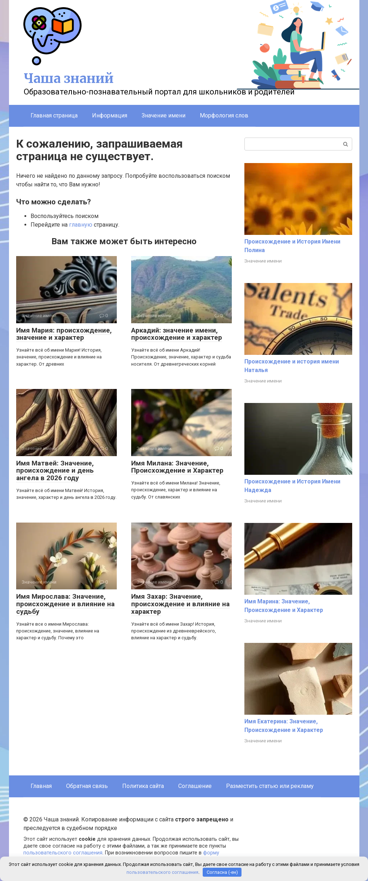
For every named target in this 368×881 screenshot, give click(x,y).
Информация (109, 115)
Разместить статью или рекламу (270, 786)
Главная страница (54, 115)
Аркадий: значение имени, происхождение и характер (176, 334)
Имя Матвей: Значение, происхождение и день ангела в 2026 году (55, 470)
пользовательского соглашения (62, 853)
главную (80, 224)
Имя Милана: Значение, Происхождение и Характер (177, 467)
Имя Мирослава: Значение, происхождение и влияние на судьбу (65, 604)
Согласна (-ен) (222, 872)
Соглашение (195, 786)
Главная (41, 786)
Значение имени (163, 115)
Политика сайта (143, 786)
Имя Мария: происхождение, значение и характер (64, 334)
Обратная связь (87, 786)
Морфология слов (224, 115)
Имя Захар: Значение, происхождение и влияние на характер (180, 604)
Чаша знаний (69, 78)
